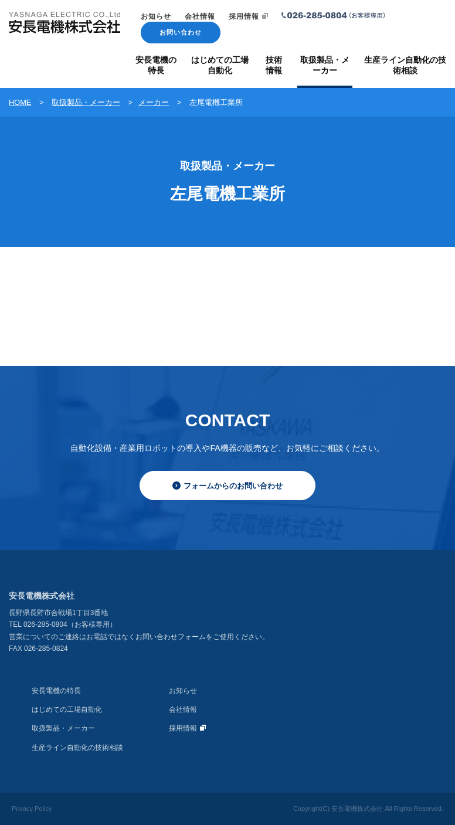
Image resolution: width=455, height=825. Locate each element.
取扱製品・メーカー (86, 102)
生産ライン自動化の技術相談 (77, 747)
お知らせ (156, 16)
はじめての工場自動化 (67, 709)
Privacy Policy (32, 808)
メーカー (153, 102)
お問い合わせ (180, 32)
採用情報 (248, 16)
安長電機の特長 (56, 691)
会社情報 (200, 16)
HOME (20, 102)
